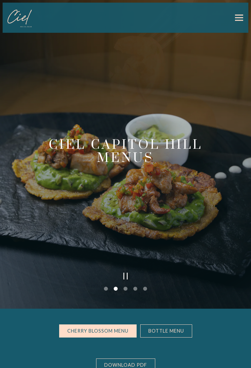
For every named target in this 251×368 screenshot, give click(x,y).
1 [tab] (106, 277)
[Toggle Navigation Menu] (239, 18)
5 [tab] (145, 277)
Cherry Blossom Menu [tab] (97, 318)
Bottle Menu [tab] (166, 318)
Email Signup (125, 360)
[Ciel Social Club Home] (30, 18)
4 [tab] (135, 277)
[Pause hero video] (126, 264)
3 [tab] (125, 277)
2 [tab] (115, 277)
